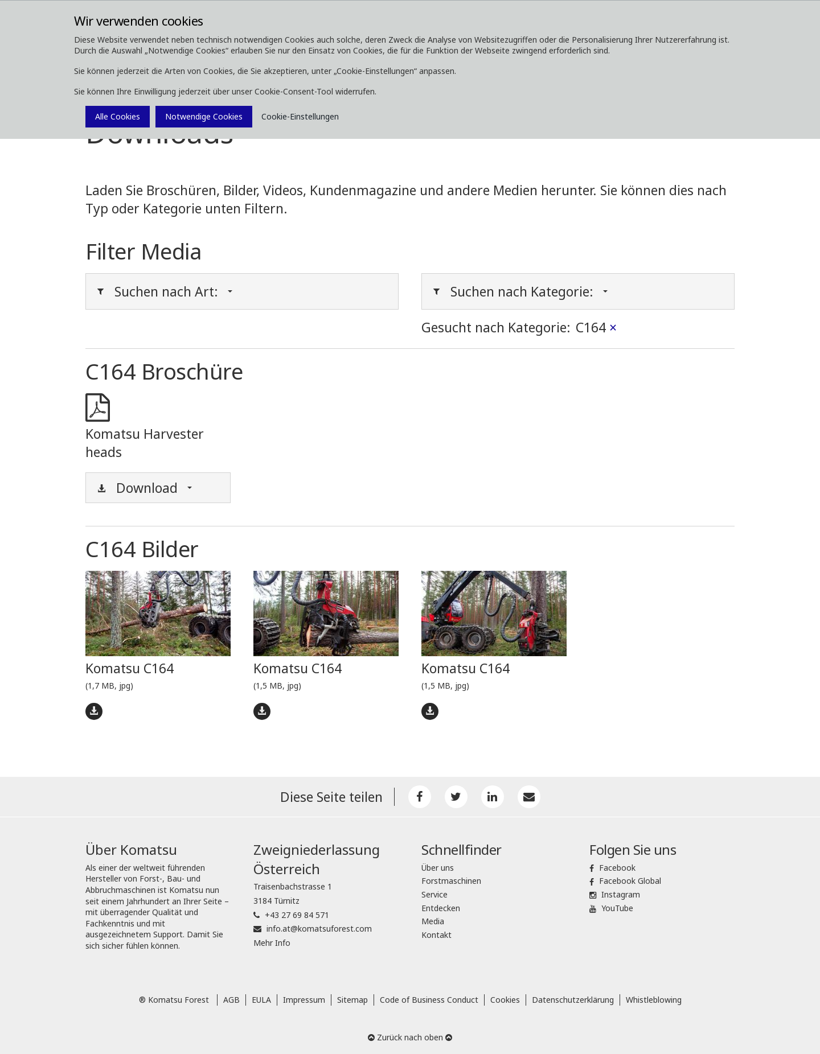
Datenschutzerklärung (573, 999)
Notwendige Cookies (204, 116)
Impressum (304, 999)
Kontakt (436, 934)
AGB (231, 999)
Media (432, 921)
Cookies (505, 999)
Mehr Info (271, 942)
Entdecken (440, 908)
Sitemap (352, 999)
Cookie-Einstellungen (300, 116)
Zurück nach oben (410, 1037)
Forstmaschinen (451, 880)
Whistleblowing (654, 999)
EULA (261, 999)
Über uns (437, 867)
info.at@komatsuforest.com (319, 928)
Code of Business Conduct (429, 999)
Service (434, 894)
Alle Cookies (117, 116)
